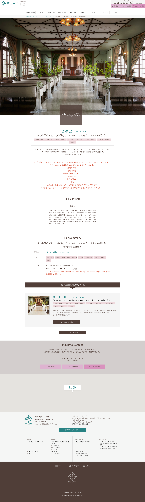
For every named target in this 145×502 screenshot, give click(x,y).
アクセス (114, 12)
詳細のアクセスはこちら (72, 430)
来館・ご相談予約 (126, 6)
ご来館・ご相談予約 (81, 453)
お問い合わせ (116, 6)
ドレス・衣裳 (104, 12)
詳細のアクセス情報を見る (80, 424)
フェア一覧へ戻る (72, 332)
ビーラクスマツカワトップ (36, 442)
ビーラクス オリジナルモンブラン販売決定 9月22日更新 (108, 447)
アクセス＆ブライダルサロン (84, 442)
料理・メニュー (56, 451)
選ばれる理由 (51, 12)
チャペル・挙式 (62, 12)
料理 (93, 12)
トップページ (25, 5)
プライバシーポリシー (76, 492)
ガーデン (83, 12)
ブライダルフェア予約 (138, 6)
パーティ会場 (72, 12)
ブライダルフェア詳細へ (67, 322)
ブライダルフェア (30, 12)
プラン (41, 12)
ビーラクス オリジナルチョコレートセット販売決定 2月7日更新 (108, 443)
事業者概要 (66, 492)
